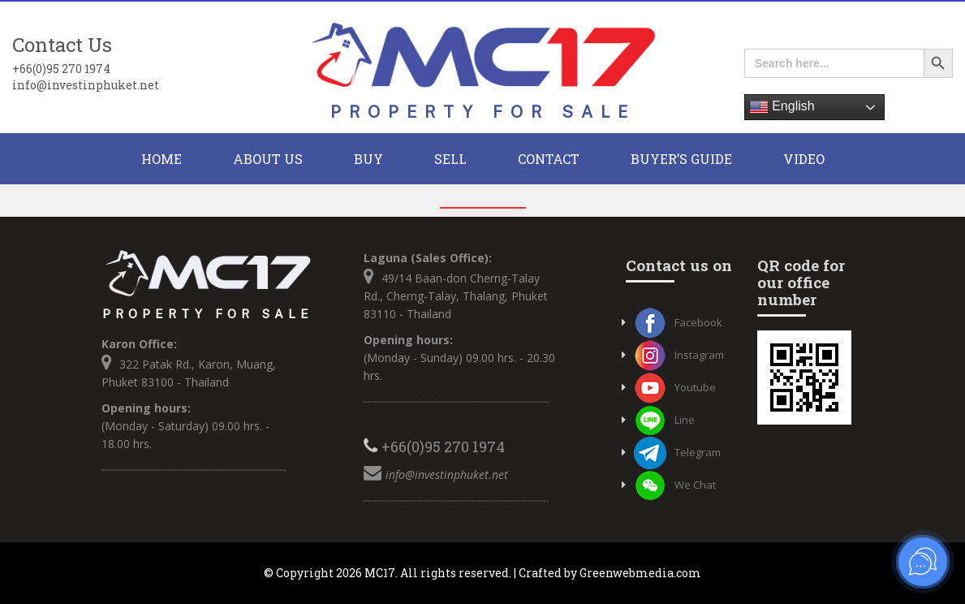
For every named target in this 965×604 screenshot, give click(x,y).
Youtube (675, 387)
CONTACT (548, 158)
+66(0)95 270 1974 (61, 68)
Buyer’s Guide (681, 158)
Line (664, 419)
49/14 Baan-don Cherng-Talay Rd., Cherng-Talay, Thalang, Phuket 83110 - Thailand (456, 295)
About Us (268, 158)
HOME (161, 158)
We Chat (675, 484)
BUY (368, 158)
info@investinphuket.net (85, 85)
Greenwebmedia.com (640, 572)
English (782, 107)
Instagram (679, 354)
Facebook (678, 322)
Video (804, 158)
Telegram (677, 452)
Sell (450, 158)
